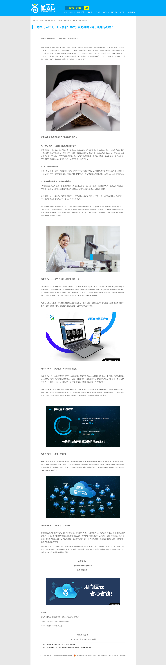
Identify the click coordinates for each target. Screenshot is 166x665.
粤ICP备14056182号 (104, 655)
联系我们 (131, 12)
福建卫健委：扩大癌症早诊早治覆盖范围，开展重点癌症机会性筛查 (69, 647)
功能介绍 (72, 12)
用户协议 (114, 12)
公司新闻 (97, 12)
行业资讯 (89, 12)
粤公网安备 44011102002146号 (87, 655)
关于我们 (123, 12)
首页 (65, 12)
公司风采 (40, 20)
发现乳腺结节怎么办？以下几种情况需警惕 (61, 644)
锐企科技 (123, 655)
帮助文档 (106, 12)
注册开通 (80, 12)
